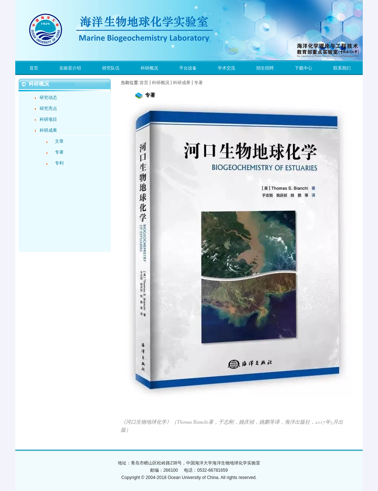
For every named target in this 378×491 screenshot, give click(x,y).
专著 (198, 82)
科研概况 (160, 82)
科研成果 (181, 82)
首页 (144, 82)
